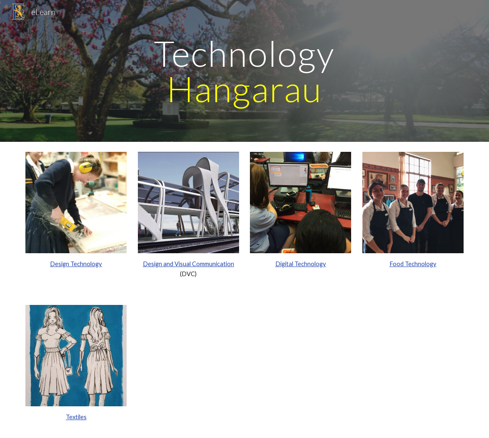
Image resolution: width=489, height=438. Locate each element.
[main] (244, 71)
